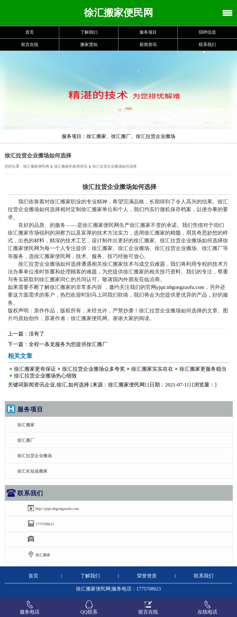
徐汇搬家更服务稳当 (203, 369)
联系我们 (207, 44)
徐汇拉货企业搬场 (34, 455)
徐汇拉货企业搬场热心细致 (45, 376)
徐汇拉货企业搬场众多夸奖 (93, 369)
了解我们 (89, 32)
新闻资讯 (148, 44)
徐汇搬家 (26, 424)
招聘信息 (207, 32)
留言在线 (29, 44)
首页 (29, 32)
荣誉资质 (147, 575)
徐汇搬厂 (26, 440)
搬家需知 (89, 44)
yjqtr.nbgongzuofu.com (180, 287)
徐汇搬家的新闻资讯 (70, 166)
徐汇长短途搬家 (32, 471)
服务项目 (148, 32)
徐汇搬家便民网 (36, 166)
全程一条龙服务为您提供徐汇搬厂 (68, 344)
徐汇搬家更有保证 (35, 369)
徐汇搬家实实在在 (152, 369)
